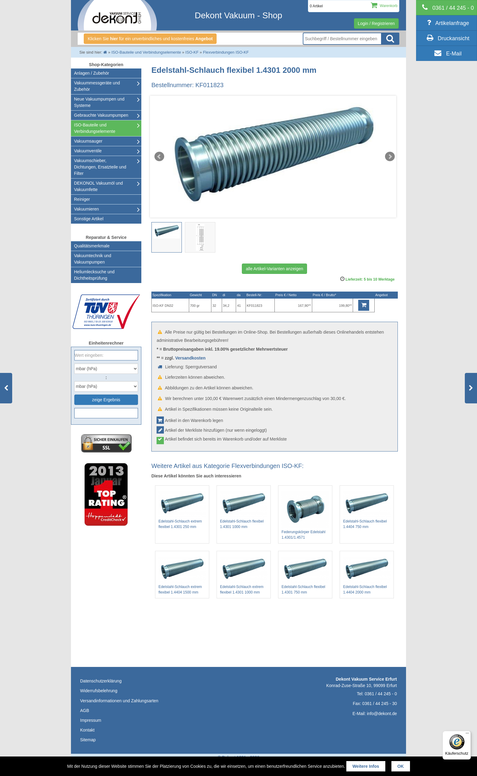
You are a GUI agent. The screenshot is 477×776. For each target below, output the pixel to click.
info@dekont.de (382, 713)
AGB (84, 710)
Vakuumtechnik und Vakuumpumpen (92, 258)
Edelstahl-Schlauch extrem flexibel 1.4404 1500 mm (182, 575)
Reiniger (82, 199)
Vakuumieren (86, 209)
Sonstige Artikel (89, 218)
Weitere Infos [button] (365, 766)
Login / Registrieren (376, 23)
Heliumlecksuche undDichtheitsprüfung (94, 275)
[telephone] (446, 7)
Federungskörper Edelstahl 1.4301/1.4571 (305, 515)
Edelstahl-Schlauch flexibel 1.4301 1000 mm (243, 510)
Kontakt (87, 730)
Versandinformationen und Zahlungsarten (119, 700)
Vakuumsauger (88, 141)
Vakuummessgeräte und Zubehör (97, 86)
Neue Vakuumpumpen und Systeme (99, 102)
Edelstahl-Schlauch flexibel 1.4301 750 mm (305, 575)
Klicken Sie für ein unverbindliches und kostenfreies (150, 38)
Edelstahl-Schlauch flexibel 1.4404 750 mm (366, 510)
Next (390, 156)
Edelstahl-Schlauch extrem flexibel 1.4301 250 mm (182, 510)
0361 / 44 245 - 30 (379, 703)
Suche (390, 39)
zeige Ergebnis (106, 399)
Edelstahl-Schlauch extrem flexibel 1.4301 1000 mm (243, 575)
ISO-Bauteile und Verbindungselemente (94, 128)
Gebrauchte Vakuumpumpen (101, 115)
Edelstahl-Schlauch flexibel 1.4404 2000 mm (366, 575)
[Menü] (467, 734)
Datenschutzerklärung (101, 681)
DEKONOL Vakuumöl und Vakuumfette (98, 186)
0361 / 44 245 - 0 (381, 693)
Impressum (90, 720)
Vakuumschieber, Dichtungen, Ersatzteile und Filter (100, 167)
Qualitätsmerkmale (92, 245)
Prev (159, 156)
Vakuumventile (88, 150)
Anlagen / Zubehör (91, 73)
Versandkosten (190, 358)
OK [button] (401, 766)
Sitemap (88, 739)
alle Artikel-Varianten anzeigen (274, 268)
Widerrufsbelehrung (98, 690)
